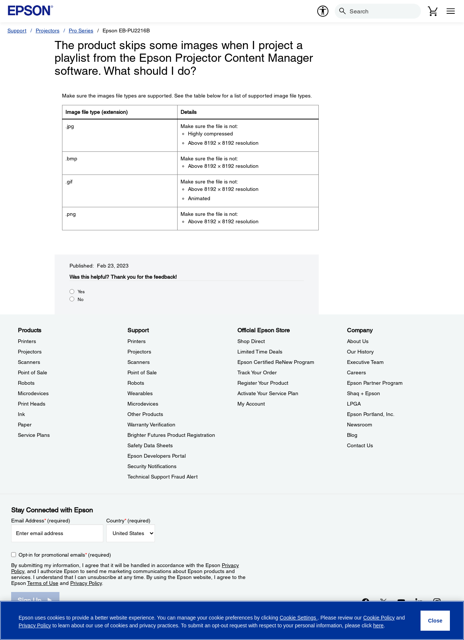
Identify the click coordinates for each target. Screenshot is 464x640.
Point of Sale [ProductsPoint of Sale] (32, 372)
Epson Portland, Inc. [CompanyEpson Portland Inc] (371, 414)
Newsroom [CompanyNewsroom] (359, 425)
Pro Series (81, 30)
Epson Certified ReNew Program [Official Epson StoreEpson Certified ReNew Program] (275, 362)
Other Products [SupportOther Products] (145, 414)
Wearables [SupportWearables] (140, 393)
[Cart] (433, 11)
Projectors (47, 30)
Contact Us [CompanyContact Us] (360, 445)
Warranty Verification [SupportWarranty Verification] (151, 425)
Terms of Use (42, 583)
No (81, 299)
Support (16, 30)
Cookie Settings (299, 618)
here (378, 625)
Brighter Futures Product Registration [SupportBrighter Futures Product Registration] (171, 435)
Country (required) (128, 521)
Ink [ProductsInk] (21, 414)
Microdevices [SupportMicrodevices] (142, 404)
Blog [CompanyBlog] (352, 435)
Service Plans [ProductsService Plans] (34, 435)
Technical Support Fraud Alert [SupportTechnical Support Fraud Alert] (162, 477)
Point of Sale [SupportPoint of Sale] (142, 372)
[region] (232, 620)
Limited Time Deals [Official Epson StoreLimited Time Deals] (259, 352)
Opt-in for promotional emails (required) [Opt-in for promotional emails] (65, 555)
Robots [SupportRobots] (135, 383)
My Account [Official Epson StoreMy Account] (251, 404)
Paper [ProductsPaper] (25, 425)
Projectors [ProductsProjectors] (30, 352)
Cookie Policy (379, 618)
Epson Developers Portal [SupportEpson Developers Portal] (156, 456)
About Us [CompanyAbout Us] (358, 341)
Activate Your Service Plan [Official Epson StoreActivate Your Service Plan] (267, 393)
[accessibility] (323, 11)
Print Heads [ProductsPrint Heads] (31, 404)
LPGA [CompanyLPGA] (354, 404)
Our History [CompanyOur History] (360, 352)
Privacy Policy (86, 583)
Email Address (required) (40, 521)
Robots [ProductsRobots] (26, 383)
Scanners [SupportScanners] (138, 362)
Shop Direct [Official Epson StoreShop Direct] (251, 341)
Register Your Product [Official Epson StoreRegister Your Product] (262, 383)
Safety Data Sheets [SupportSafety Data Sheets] (150, 445)
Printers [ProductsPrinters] (27, 341)
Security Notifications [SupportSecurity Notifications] (151, 466)
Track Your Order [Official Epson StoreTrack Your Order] (257, 372)
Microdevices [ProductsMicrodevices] (33, 393)
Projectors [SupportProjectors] (139, 352)
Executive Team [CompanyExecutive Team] (365, 362)
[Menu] (451, 11)
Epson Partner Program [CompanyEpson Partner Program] (375, 383)
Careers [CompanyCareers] (356, 372)
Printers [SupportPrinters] (136, 341)
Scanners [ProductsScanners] (29, 362)
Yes (81, 291)
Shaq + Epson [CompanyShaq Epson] (363, 393)
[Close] (435, 621)
